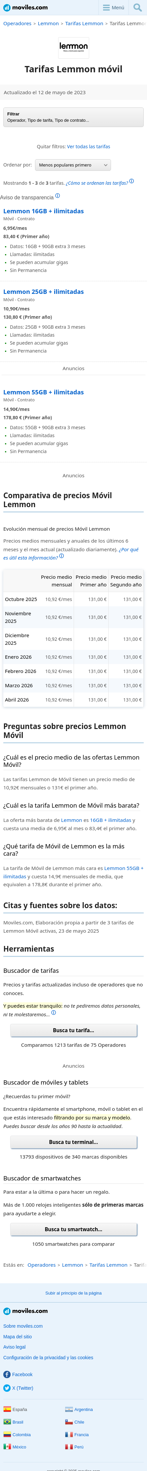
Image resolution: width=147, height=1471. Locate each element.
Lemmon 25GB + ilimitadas (43, 291)
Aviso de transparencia (30, 197)
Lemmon (48, 23)
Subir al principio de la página (73, 1293)
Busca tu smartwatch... (73, 1229)
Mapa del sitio (17, 1336)
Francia (77, 1434)
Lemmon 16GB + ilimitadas (43, 211)
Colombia (17, 1434)
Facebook (17, 1374)
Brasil (13, 1422)
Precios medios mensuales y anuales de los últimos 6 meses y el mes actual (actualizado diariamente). (70, 549)
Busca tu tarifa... (73, 1030)
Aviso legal (14, 1347)
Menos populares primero (73, 165)
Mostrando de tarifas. (68, 182)
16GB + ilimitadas (110, 820)
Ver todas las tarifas (88, 146)
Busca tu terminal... (73, 1142)
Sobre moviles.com (23, 1326)
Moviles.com (25, 8)
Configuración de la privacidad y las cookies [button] (48, 1357)
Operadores (17, 23)
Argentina (79, 1409)
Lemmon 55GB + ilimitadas (43, 392)
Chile (74, 1422)
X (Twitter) (18, 1388)
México (14, 1446)
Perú (74, 1446)
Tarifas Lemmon (84, 23)
